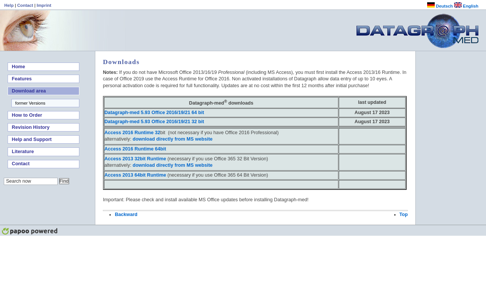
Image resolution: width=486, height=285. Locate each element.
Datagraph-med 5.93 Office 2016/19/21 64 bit (154, 112)
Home (18, 66)
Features (22, 78)
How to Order (27, 115)
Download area (29, 91)
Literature (23, 151)
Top (403, 214)
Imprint (44, 5)
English (466, 6)
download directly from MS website (173, 139)
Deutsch (440, 6)
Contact (25, 5)
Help (9, 5)
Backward (126, 214)
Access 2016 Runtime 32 (132, 132)
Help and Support (32, 139)
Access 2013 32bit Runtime (135, 158)
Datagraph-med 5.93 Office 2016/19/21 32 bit (154, 121)
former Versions (30, 103)
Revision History (30, 127)
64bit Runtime (135, 175)
